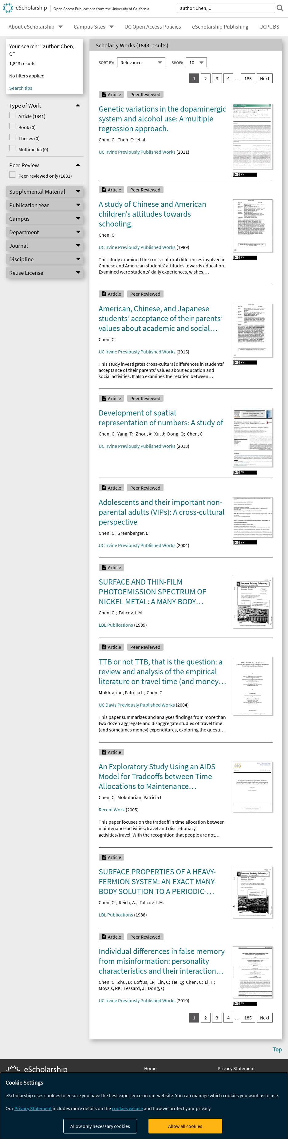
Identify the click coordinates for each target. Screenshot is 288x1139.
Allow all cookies (185, 1126)
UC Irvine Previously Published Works (137, 152)
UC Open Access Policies (152, 26)
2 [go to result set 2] (205, 78)
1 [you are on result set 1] (194, 78)
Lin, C (163, 982)
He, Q (177, 982)
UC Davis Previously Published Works (137, 705)
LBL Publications (116, 625)
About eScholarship (31, 26)
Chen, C (106, 139)
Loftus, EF (144, 982)
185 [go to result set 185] (248, 78)
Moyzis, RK (109, 988)
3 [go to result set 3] (217, 78)
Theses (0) (29, 138)
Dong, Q (175, 434)
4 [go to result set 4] (228, 78)
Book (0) (27, 127)
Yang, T (124, 434)
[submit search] (280, 8)
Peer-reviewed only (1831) (45, 176)
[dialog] (144, 1106)
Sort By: (106, 62)
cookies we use (127, 1108)
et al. (141, 139)
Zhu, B (124, 982)
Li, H (209, 982)
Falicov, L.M (130, 612)
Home (150, 1068)
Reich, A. (127, 902)
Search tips (20, 88)
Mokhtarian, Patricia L (121, 692)
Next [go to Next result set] (264, 78)
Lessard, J (134, 988)
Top (277, 1049)
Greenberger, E (132, 533)
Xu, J (159, 434)
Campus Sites (89, 26)
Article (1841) (31, 116)
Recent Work (112, 809)
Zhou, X (143, 434)
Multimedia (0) (33, 149)
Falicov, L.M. (152, 902)
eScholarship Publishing (220, 26)
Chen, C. (107, 612)
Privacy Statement (236, 1068)
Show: (177, 62)
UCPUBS (269, 26)
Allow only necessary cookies (100, 1126)
